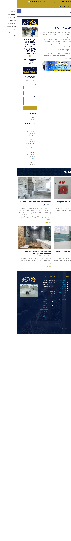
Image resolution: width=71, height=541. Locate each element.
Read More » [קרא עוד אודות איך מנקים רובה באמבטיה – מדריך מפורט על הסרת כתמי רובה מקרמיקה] (31, 266)
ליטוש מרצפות (45, 293)
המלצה (15, 152)
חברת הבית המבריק (59, 53)
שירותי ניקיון (45, 282)
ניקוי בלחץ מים (45, 295)
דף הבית (64, 23)
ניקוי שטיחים (45, 286)
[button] (2, 11)
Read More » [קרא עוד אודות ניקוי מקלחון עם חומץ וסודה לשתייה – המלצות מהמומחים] (31, 222)
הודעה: (18, 96)
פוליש (16, 119)
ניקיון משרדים (45, 284)
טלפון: (18, 90)
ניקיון (16, 117)
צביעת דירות (45, 299)
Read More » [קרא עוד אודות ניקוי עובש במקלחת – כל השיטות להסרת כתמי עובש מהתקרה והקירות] (67, 263)
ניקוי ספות (46, 288)
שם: (19, 85)
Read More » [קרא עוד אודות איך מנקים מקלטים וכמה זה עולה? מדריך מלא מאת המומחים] (67, 215)
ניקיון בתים (46, 280)
